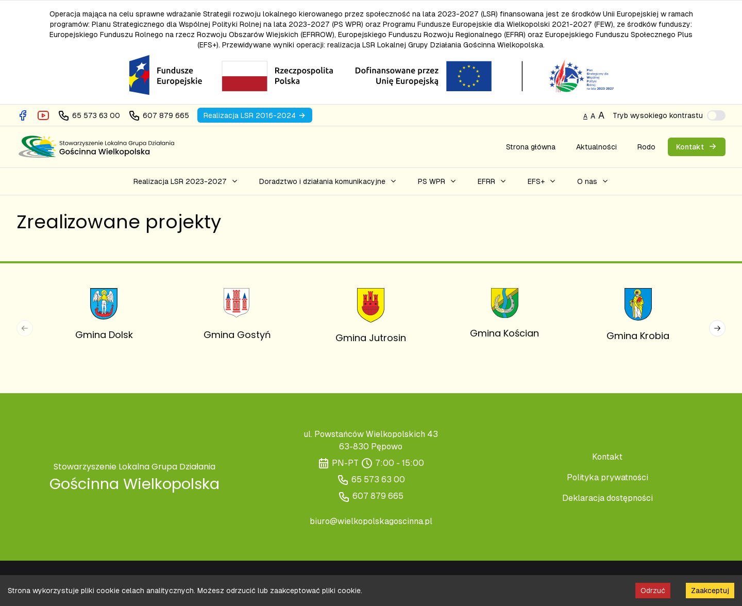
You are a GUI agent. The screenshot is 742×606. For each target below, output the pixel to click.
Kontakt (607, 457)
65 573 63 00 (378, 479)
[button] (186, 181)
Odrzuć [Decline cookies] (652, 590)
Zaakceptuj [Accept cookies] (710, 590)
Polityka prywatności (607, 477)
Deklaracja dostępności (607, 498)
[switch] (716, 115)
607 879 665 (377, 496)
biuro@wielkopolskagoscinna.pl (371, 521)
